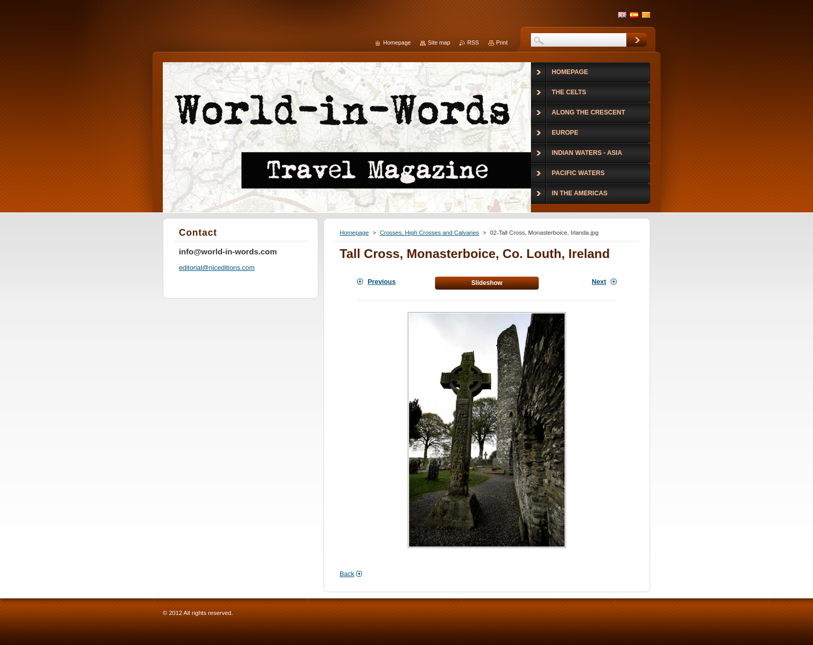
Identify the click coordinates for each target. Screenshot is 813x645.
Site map (439, 42)
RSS (473, 42)
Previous (382, 281)
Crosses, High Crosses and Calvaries (429, 233)
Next (599, 281)
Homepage (354, 233)
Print (502, 42)
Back (347, 574)
